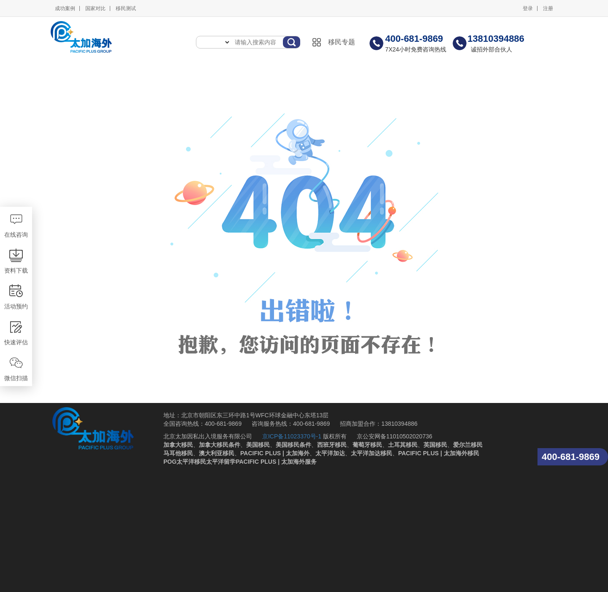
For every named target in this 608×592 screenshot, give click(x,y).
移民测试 (126, 8)
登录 (528, 8)
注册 (548, 8)
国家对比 (95, 8)
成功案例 (65, 8)
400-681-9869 (571, 456)
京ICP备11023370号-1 (291, 436)
